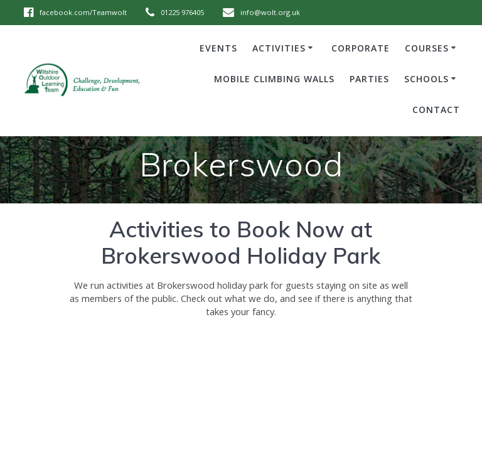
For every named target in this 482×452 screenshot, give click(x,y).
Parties (369, 79)
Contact (436, 110)
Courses (427, 48)
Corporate (360, 48)
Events (218, 48)
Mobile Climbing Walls (274, 79)
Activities (279, 48)
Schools (426, 79)
